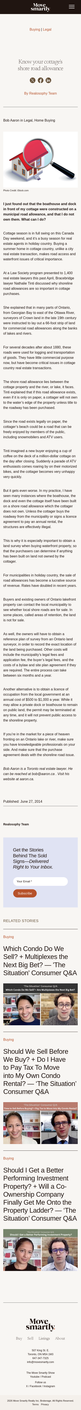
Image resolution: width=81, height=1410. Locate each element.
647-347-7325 (40, 1358)
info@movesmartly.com (40, 1362)
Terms (35, 1404)
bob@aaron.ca (44, 774)
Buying (35, 29)
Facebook (35, 1386)
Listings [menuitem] (44, 1339)
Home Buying (44, 120)
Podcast (46, 1376)
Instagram (49, 1386)
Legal (47, 29)
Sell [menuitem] (30, 1339)
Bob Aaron (11, 120)
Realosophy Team (43, 93)
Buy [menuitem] (19, 1339)
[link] (41, 7)
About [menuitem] (60, 1339)
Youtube (35, 1376)
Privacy (45, 1404)
